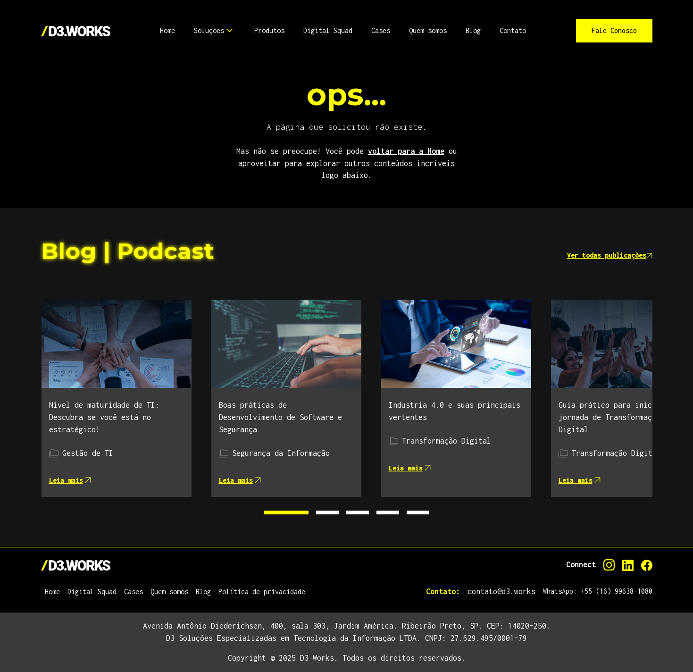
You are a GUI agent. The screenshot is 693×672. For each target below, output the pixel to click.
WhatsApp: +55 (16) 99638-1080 (597, 591)
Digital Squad (92, 592)
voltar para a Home (406, 151)
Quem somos (169, 592)
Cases (133, 592)
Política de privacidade (261, 592)
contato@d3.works (501, 591)
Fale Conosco (614, 30)
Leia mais (70, 480)
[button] (167, 30)
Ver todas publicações (609, 255)
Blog (203, 592)
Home (52, 592)
